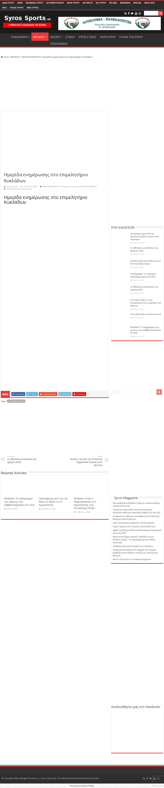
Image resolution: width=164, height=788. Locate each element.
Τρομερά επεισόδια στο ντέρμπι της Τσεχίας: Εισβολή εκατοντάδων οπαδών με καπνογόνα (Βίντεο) (135, 552)
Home (5, 56)
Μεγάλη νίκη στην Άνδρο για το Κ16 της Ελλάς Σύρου (145, 262)
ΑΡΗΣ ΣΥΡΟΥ (73, 2)
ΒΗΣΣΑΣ (137, 2)
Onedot (95, 778)
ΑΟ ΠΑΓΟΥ (88, 2)
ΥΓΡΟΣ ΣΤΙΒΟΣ (87, 37)
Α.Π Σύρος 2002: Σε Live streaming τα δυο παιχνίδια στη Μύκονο (145, 302)
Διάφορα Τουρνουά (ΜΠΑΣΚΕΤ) (74, 186)
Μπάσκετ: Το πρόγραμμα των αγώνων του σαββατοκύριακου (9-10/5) (19, 501)
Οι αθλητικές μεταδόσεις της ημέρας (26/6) (23, 459)
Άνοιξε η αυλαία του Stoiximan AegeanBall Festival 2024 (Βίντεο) (86, 461)
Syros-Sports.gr (48, 778)
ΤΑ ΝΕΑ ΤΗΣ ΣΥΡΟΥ (131, 37)
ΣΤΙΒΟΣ (70, 37)
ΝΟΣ (4, 7)
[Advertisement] (55, 84)
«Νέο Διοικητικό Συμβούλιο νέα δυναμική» (133, 522)
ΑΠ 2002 (113, 2)
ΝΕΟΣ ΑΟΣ (149, 2)
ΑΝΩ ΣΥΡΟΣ (33, 7)
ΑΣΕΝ (20, 2)
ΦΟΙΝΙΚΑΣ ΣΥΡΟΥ (34, 2)
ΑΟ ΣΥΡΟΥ (101, 2)
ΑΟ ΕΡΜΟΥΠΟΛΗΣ (55, 2)
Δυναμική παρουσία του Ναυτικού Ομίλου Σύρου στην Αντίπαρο (144, 236)
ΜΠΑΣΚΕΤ (39, 37)
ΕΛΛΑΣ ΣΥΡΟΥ (17, 7)
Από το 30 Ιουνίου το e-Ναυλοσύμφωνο (132, 559)
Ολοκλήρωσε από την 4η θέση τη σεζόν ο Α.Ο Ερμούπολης (53, 501)
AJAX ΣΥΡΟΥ (8, 2)
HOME (5, 36)
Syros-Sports (12, 186)
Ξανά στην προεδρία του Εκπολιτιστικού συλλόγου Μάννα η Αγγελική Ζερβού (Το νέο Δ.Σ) (136, 511)
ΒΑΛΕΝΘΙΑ (125, 2)
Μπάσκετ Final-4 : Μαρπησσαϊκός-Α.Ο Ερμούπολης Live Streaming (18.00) (85, 503)
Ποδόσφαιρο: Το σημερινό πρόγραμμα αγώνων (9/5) (143, 275)
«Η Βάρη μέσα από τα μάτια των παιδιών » (133, 546)
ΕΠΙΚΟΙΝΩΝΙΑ (59, 43)
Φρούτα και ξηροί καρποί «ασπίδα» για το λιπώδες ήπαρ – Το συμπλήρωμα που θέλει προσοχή (134, 539)
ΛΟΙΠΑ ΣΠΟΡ (107, 37)
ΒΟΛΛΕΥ (55, 37)
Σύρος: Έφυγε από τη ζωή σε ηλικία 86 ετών (134, 526)
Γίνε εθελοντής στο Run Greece (145, 314)
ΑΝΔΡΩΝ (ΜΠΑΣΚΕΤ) (31, 56)
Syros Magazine (126, 498)
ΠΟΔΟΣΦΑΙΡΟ (19, 37)
